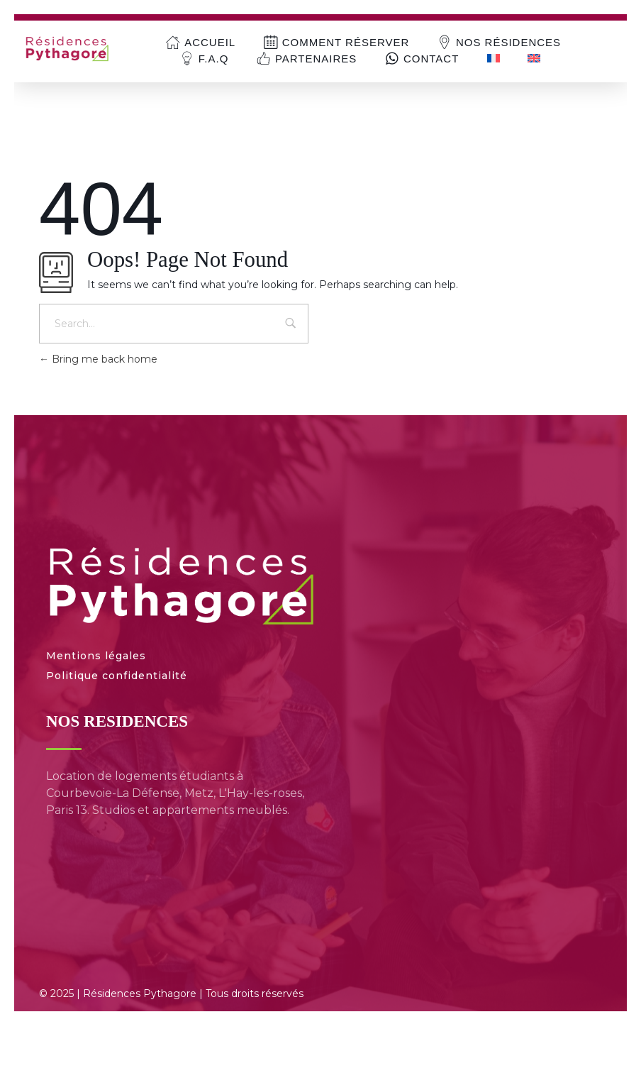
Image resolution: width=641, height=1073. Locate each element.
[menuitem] (493, 58)
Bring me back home (98, 359)
